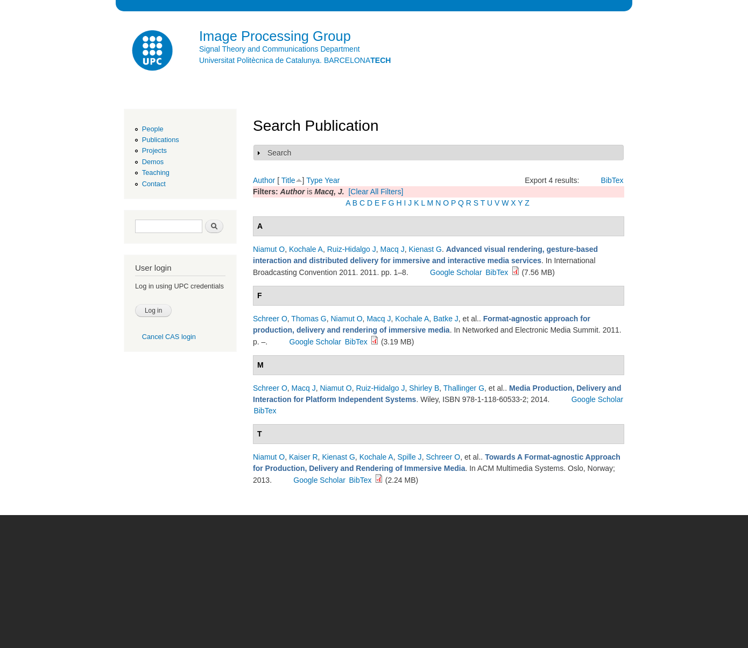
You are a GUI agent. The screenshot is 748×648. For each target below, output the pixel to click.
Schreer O (270, 318)
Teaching (156, 172)
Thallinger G (463, 388)
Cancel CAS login (169, 337)
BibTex (612, 180)
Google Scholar (456, 272)
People (153, 129)
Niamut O (269, 249)
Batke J (445, 318)
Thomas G (308, 318)
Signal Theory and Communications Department (279, 49)
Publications (160, 140)
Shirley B (424, 388)
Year (332, 180)
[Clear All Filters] (375, 191)
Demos (153, 162)
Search (279, 153)
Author (264, 180)
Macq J (392, 249)
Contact (154, 184)
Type (314, 180)
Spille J (409, 457)
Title (288, 180)
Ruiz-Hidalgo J (351, 249)
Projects (154, 150)
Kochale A (306, 249)
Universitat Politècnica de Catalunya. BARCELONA (295, 60)
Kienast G (424, 249)
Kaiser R (303, 457)
